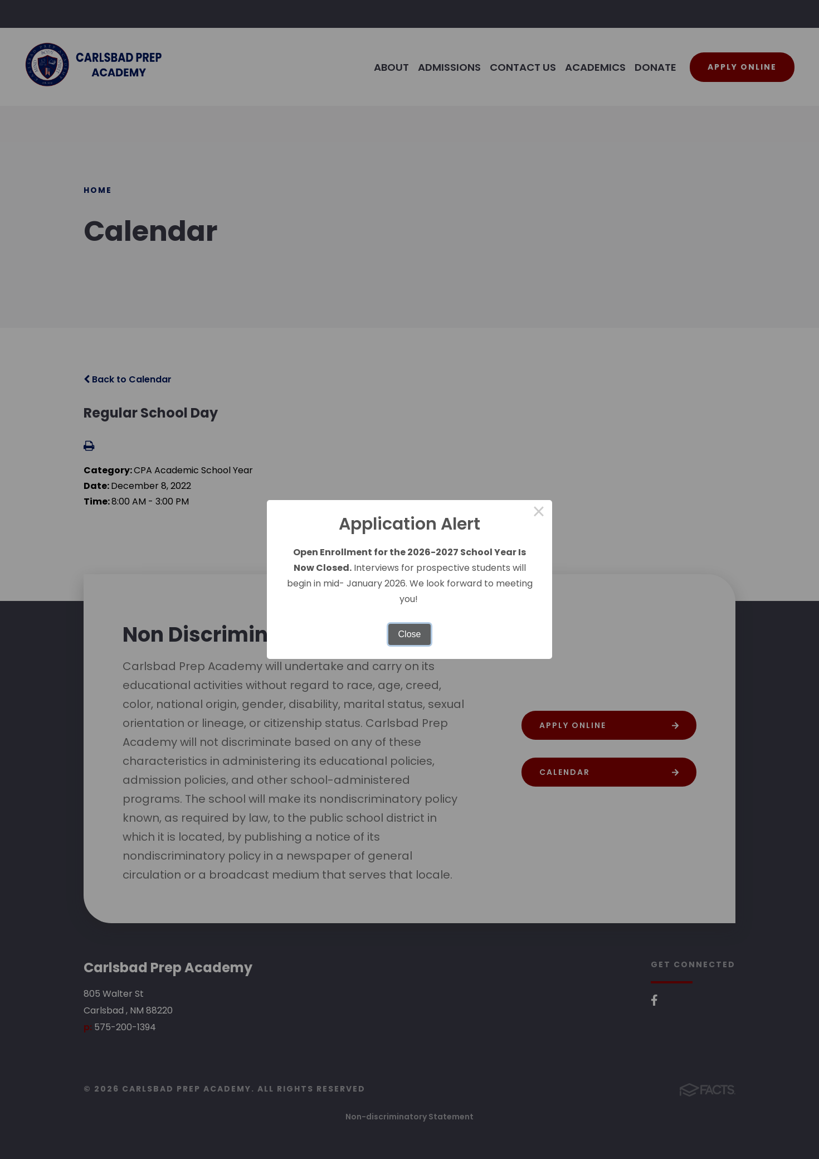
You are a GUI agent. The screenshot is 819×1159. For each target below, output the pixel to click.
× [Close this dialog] (538, 513)
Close (409, 634)
